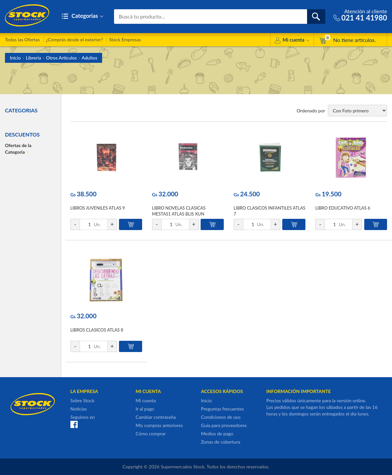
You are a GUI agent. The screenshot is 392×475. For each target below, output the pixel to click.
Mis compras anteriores (159, 425)
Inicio (15, 57)
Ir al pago (145, 409)
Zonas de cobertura (220, 442)
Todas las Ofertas (22, 39)
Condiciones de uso (221, 417)
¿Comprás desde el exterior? (74, 39)
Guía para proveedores (224, 425)
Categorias (82, 16)
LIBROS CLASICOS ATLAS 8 (96, 330)
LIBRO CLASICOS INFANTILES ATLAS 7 (269, 211)
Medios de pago (217, 433)
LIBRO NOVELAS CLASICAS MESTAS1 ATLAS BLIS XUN (179, 211)
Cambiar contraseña (156, 417)
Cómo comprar (151, 433)
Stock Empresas (125, 39)
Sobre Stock (82, 400)
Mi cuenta (292, 41)
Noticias (78, 409)
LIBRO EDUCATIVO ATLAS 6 (342, 208)
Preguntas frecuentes (222, 409)
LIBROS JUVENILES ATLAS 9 (97, 208)
